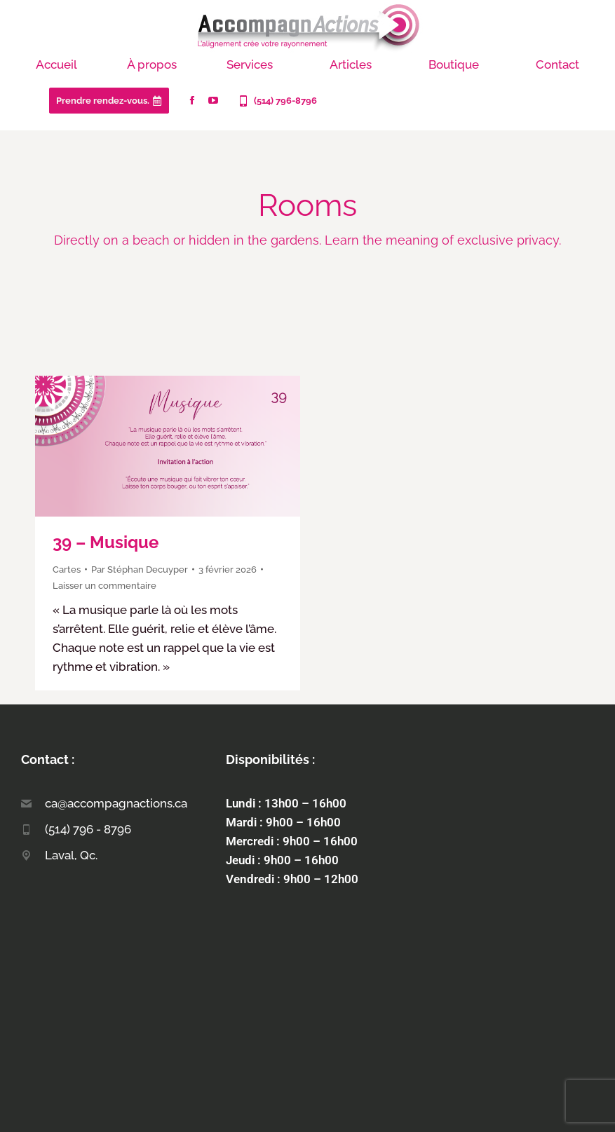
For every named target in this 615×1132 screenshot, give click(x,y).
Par (139, 569)
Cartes (67, 569)
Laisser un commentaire (104, 585)
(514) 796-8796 (276, 101)
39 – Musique (105, 542)
